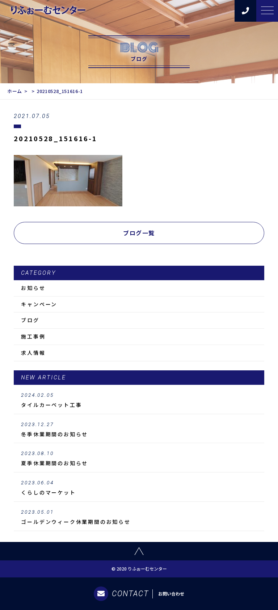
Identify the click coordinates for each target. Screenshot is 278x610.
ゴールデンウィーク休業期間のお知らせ (139, 517)
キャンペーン (39, 304)
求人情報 (33, 352)
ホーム (14, 91)
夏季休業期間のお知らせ (139, 459)
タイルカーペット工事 (139, 400)
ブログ (30, 320)
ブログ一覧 (139, 232)
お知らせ (33, 287)
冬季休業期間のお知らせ (139, 430)
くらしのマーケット (139, 488)
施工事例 (33, 336)
